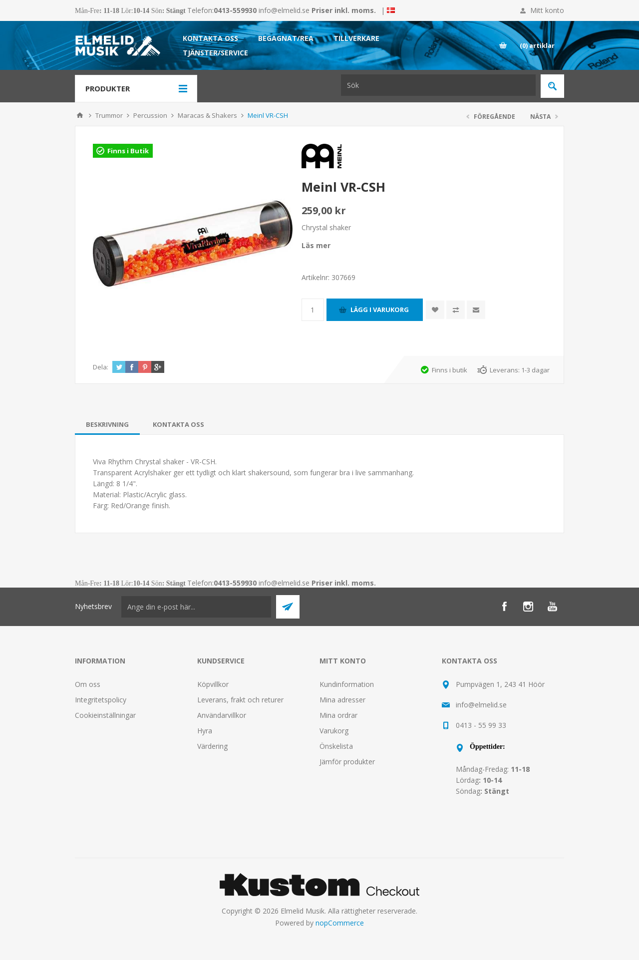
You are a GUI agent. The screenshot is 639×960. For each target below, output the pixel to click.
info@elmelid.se (284, 10)
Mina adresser (342, 699)
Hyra (204, 730)
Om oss (87, 684)
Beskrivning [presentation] (107, 424)
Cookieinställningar (105, 715)
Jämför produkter (347, 761)
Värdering (212, 746)
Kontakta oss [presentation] (178, 424)
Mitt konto (547, 10)
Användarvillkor (221, 715)
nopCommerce (340, 923)
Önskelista (336, 746)
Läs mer (316, 245)
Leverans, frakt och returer (240, 699)
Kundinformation (347, 684)
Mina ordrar (338, 715)
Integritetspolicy (100, 699)
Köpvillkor (213, 684)
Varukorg (334, 730)
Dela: (100, 366)
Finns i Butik (128, 150)
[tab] (107, 424)
